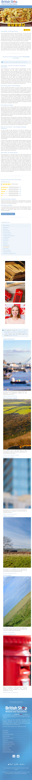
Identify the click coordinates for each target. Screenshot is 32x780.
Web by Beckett (18, 772)
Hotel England (5, 732)
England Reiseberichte (8, 339)
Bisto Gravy (5, 229)
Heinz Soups (5, 240)
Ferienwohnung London (7, 746)
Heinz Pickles (5, 238)
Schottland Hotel (6, 747)
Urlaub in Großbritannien (9, 634)
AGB (28, 772)
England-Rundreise (13, 335)
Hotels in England (22, 330)
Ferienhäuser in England (10, 331)
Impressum (23, 773)
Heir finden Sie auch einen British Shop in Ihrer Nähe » (15, 62)
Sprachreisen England (8, 457)
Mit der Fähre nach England (8, 738)
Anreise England (7, 575)
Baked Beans (6, 227)
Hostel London (5, 730)
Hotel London (5, 740)
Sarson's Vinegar (6, 250)
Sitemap (24, 772)
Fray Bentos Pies (6, 237)
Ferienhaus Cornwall (7, 749)
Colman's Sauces (6, 232)
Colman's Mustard (7, 234)
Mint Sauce (5, 243)
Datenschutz (17, 773)
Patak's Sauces (6, 245)
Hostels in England (14, 332)
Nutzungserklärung (9, 773)
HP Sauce (5, 242)
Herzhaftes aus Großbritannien (9, 253)
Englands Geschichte (8, 516)
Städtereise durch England (8, 742)
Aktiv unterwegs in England (10, 398)
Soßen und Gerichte (6, 225)
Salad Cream (6, 248)
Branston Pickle (6, 230)
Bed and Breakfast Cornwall (8, 751)
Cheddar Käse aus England (8, 235)
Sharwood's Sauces (7, 251)
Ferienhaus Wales (6, 736)
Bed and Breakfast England (8, 734)
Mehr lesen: (10, 396)
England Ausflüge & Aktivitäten (9, 744)
